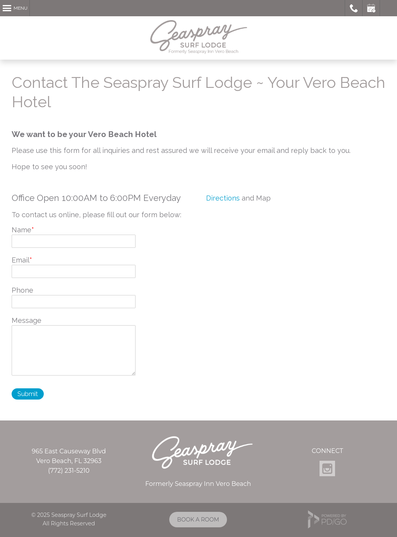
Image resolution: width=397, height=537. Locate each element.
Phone (22, 290)
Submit (27, 394)
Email (20, 260)
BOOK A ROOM (198, 519)
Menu (20, 8)
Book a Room (371, 8)
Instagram (327, 468)
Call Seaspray (354, 8)
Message (26, 320)
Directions (223, 198)
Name (21, 230)
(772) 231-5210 (68, 470)
